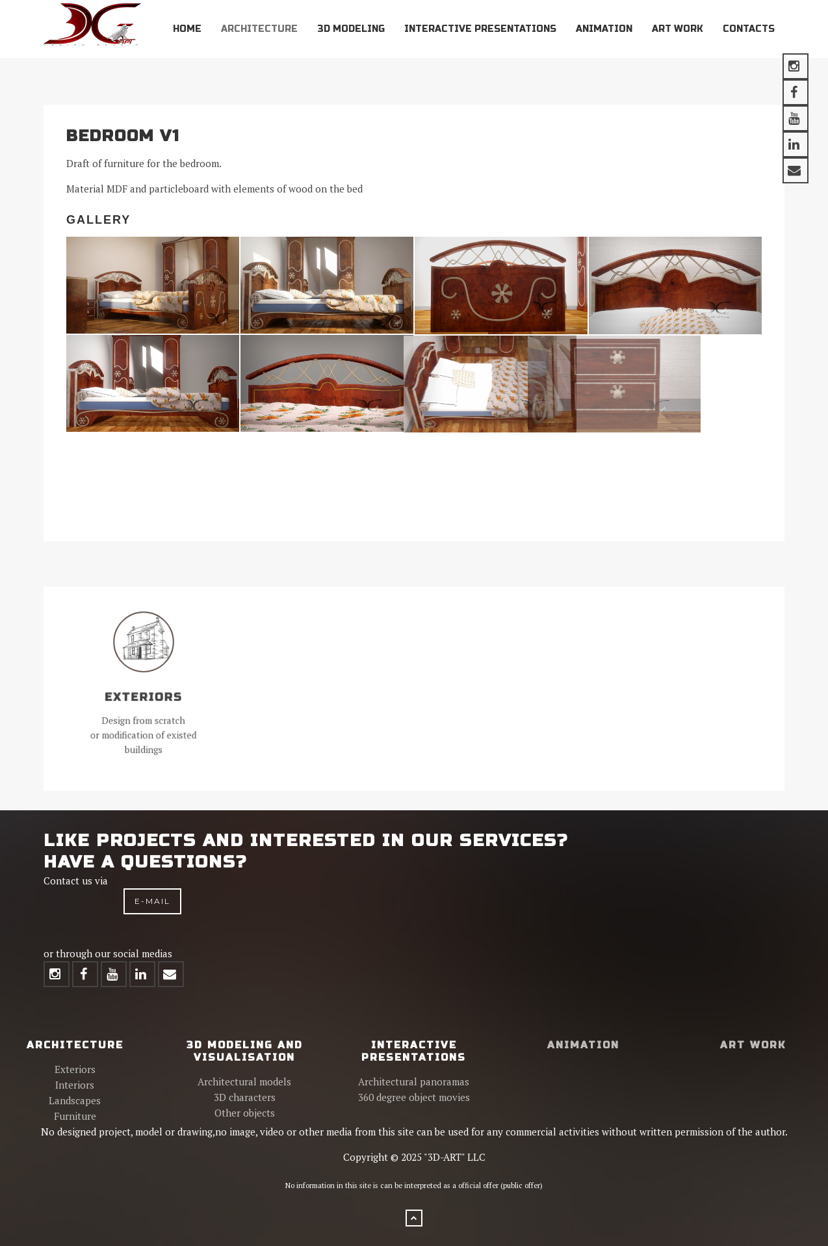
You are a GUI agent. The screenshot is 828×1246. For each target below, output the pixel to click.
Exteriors (75, 1069)
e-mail (152, 901)
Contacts (749, 28)
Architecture (259, 28)
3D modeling (351, 28)
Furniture (75, 1115)
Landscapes (75, 1100)
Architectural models (244, 1081)
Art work (677, 28)
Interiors (74, 1084)
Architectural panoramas (413, 1081)
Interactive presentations (480, 28)
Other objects (244, 1112)
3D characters (245, 1097)
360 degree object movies (414, 1097)
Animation (604, 28)
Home (187, 28)
